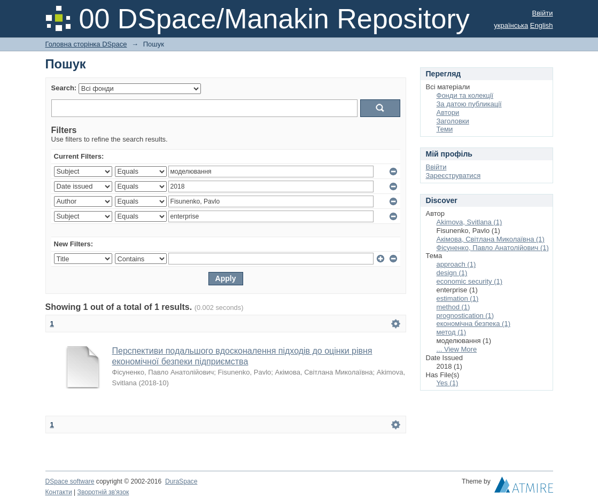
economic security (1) (470, 281)
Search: (64, 88)
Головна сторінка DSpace (86, 44)
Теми (445, 129)
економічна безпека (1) (474, 324)
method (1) (453, 307)
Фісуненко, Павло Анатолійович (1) (493, 248)
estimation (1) (458, 298)
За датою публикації (469, 104)
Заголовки (453, 121)
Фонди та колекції (465, 95)
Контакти (58, 492)
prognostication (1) (465, 316)
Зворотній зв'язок (103, 492)
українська (511, 25)
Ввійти (542, 13)
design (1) (452, 273)
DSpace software (70, 481)
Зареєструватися (453, 176)
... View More (457, 349)
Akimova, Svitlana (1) (469, 222)
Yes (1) (448, 383)
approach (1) (456, 264)
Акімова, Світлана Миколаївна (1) (491, 239)
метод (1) (452, 332)
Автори (448, 112)
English (541, 25)
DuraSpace (181, 481)
